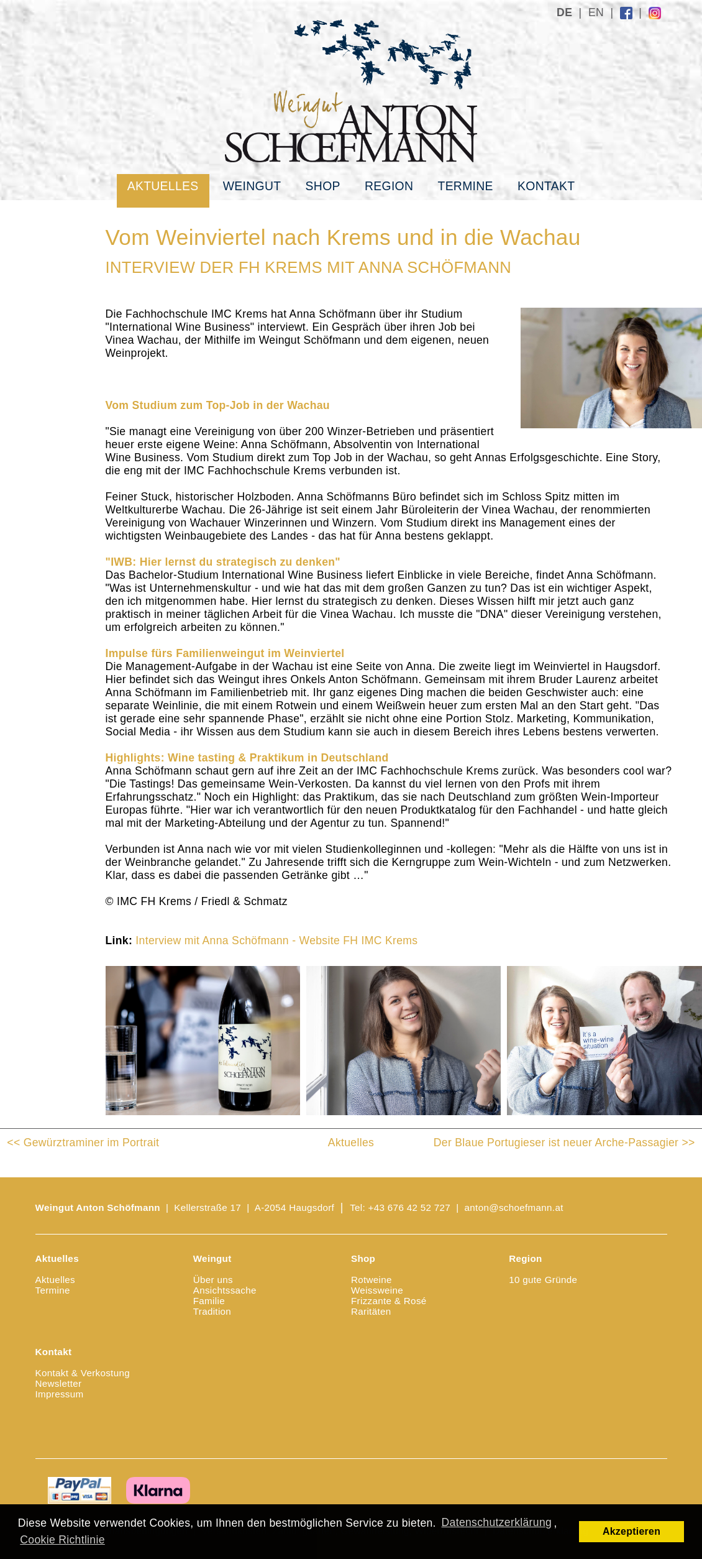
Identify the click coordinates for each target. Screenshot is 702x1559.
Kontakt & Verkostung (82, 1373)
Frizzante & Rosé (389, 1300)
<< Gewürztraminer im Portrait (83, 1142)
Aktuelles (163, 186)
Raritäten (371, 1311)
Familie (209, 1300)
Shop (323, 186)
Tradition (212, 1311)
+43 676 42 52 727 (409, 1207)
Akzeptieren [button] (631, 1531)
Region (389, 186)
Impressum (59, 1394)
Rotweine (371, 1279)
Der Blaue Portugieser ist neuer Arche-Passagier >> (564, 1142)
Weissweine (377, 1290)
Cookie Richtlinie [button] (62, 1540)
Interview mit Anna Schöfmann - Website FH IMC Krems (276, 940)
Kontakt (546, 186)
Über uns (213, 1279)
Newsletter (58, 1383)
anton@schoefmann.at (514, 1207)
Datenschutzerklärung (497, 1522)
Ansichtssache (225, 1290)
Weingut (252, 186)
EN (596, 12)
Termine (465, 186)
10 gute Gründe (543, 1279)
